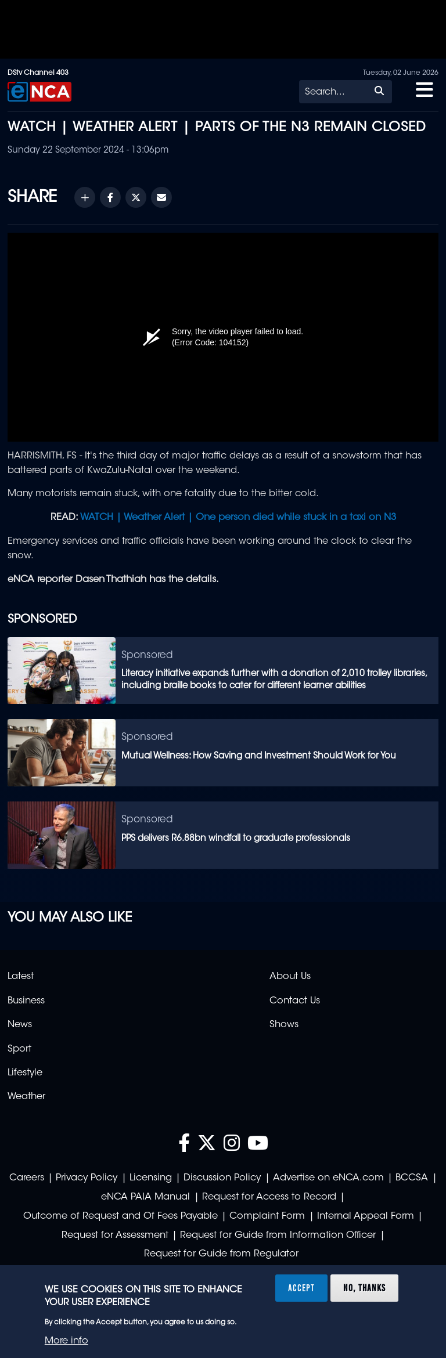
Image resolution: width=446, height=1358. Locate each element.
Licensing (151, 1178)
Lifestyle (25, 1073)
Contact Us (294, 1001)
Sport (19, 1049)
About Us (290, 976)
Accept (301, 1288)
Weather (26, 1096)
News (20, 1025)
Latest (21, 976)
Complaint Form (267, 1216)
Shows (283, 1025)
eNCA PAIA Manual (145, 1197)
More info (66, 1341)
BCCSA (411, 1178)
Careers (26, 1178)
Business (26, 1001)
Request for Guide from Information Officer (278, 1235)
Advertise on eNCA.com (328, 1178)
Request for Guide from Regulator (221, 1254)
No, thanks (364, 1288)
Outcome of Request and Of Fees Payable (120, 1216)
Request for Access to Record (269, 1197)
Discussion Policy (222, 1178)
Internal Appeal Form (365, 1216)
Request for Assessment (115, 1235)
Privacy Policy (86, 1178)
